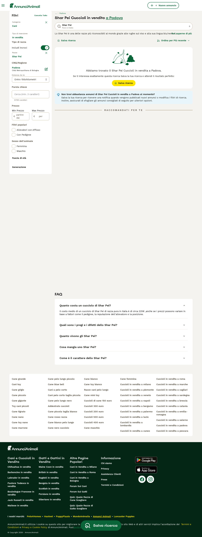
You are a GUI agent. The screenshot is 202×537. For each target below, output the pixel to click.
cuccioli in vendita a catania (172, 406)
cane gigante (19, 400)
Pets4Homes (34, 516)
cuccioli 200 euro (94, 411)
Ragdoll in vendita (49, 477)
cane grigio (18, 389)
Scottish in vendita (49, 488)
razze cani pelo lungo (96, 389)
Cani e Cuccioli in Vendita (21, 460)
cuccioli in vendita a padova (171, 425)
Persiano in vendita (49, 494)
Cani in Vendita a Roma (83, 472)
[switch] (30, 59)
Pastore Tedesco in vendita (18, 485)
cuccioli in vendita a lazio (134, 417)
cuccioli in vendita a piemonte (137, 389)
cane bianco (91, 379)
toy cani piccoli (20, 406)
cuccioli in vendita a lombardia (131, 424)
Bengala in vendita (49, 483)
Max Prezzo (38, 185)
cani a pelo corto (57, 389)
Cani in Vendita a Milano (83, 467)
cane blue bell (56, 384)
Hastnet (48, 516)
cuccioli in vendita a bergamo (136, 406)
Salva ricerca (66, 40)
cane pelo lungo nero (60, 400)
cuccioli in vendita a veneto (135, 395)
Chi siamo (106, 463)
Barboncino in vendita (20, 472)
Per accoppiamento (25, 47)
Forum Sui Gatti (78, 491)
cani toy (16, 384)
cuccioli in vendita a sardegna (173, 395)
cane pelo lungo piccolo (61, 379)
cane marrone (20, 428)
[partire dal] (20, 191)
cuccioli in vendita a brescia (171, 400)
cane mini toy (91, 395)
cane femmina (128, 379)
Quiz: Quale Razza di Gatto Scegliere (81, 507)
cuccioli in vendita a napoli (135, 400)
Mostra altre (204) (24, 130)
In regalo (37, 40)
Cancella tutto (40, 15)
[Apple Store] (146, 469)
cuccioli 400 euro (94, 422)
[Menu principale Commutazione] (3, 5)
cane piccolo (19, 395)
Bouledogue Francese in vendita (21, 493)
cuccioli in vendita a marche (172, 384)
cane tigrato (18, 411)
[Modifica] (46, 144)
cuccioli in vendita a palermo (136, 411)
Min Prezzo (18, 185)
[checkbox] (13, 80)
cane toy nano (20, 422)
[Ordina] (173, 40)
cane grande (19, 379)
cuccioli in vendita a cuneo (135, 431)
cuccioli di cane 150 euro (98, 400)
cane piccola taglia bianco (62, 411)
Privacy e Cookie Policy (34, 527)
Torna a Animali (19, 21)
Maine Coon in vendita (51, 467)
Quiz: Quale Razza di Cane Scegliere (81, 498)
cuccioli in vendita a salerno (172, 420)
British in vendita (48, 472)
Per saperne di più (181, 33)
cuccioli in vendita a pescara (172, 431)
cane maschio (92, 428)
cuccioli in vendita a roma (170, 379)
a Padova (114, 18)
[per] (40, 191)
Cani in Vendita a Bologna (79, 479)
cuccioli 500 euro (94, 417)
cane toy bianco (93, 384)
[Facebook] (142, 479)
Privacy (105, 468)
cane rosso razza (57, 417)
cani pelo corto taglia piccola (64, 395)
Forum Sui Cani (78, 486)
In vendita (20, 40)
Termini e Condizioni (112, 485)
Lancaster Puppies (124, 516)
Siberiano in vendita (50, 499)
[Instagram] (150, 479)
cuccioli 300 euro (94, 406)
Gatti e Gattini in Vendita (51, 460)
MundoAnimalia (81, 516)
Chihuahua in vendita (19, 467)
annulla (44, 65)
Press (104, 479)
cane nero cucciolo (58, 428)
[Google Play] (146, 460)
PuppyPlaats (63, 516)
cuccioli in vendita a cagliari (171, 389)
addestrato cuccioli (58, 406)
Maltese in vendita (18, 505)
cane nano (18, 417)
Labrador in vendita (18, 477)
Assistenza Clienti (111, 474)
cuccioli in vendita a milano (135, 384)
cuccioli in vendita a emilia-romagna (171, 413)
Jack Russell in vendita (20, 500)
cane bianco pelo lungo (61, 422)
